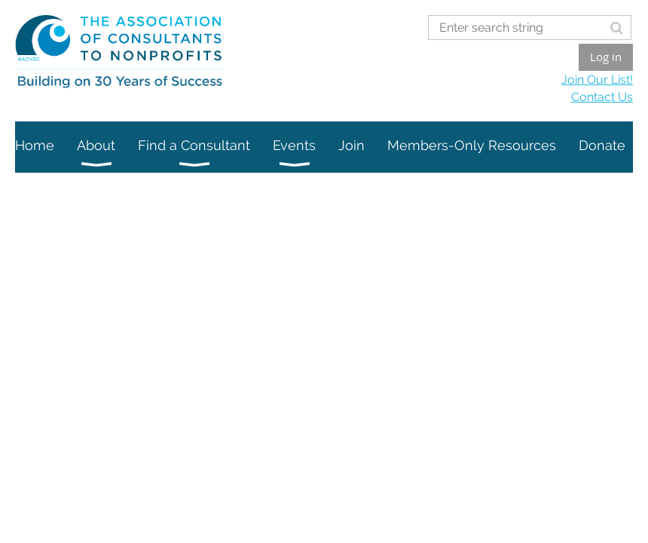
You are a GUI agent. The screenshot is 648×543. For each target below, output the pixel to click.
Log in (606, 56)
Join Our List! (597, 79)
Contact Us (602, 97)
